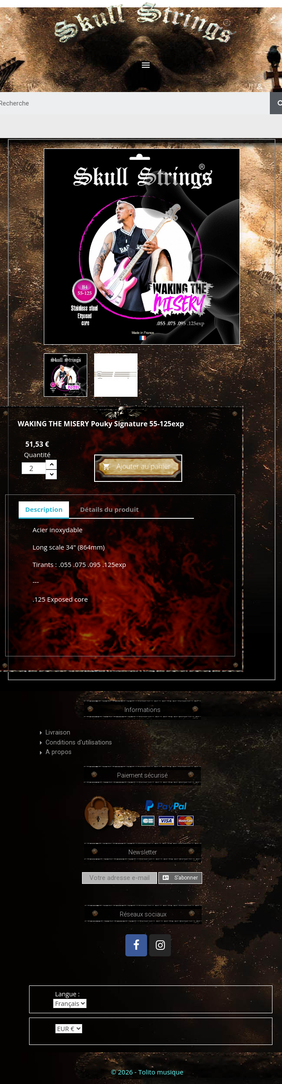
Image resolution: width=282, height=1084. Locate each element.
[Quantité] (34, 468)
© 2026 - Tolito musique (147, 1072)
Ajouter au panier (136, 467)
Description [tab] (43, 509)
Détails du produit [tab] (109, 509)
